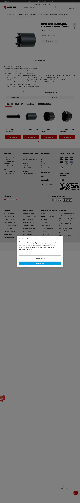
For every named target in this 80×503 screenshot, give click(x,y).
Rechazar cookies (40, 258)
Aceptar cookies (40, 263)
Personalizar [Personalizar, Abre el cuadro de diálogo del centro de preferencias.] (40, 254)
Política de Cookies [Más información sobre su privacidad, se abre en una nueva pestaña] (27, 249)
